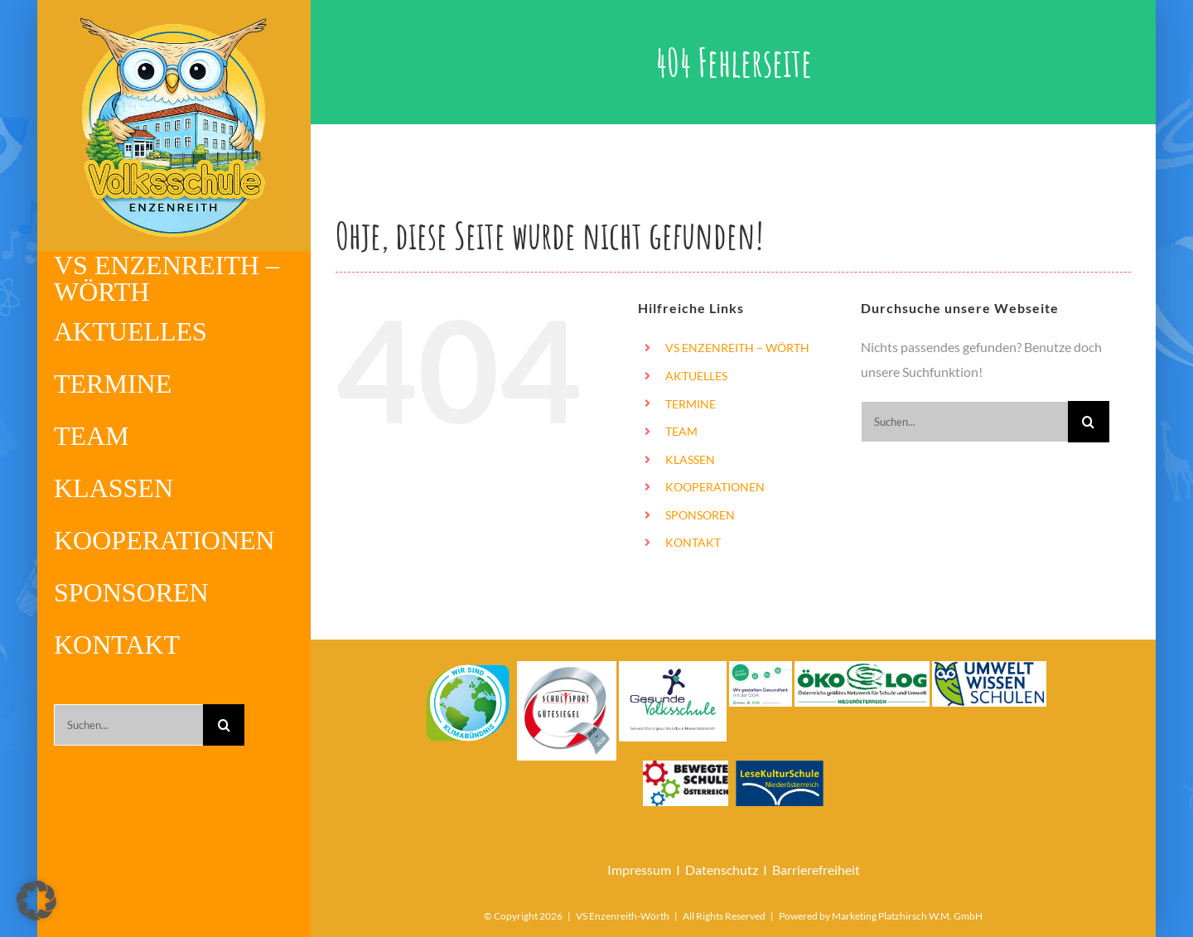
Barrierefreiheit (816, 869)
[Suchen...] (128, 725)
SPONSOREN (700, 515)
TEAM (681, 431)
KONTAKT (693, 542)
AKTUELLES (696, 376)
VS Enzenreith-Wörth (622, 916)
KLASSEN (690, 459)
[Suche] (223, 725)
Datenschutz (721, 869)
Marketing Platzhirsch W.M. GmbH (907, 916)
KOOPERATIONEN (715, 487)
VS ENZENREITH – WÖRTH (737, 348)
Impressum (639, 869)
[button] (36, 900)
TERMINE (690, 404)
